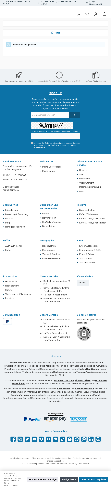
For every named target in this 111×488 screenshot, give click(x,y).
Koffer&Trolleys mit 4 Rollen (92, 222)
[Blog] (77, 439)
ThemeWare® (83, 464)
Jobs (81, 191)
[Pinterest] (55, 439)
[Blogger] (69, 439)
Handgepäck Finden (15, 227)
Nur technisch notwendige (43, 479)
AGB (53, 145)
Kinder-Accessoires (89, 246)
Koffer (6, 240)
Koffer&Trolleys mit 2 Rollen (92, 218)
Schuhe (9, 290)
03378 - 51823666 (14, 174)
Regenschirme (12, 285)
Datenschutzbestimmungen (57, 143)
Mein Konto (46, 161)
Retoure (9, 218)
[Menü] (6, 23)
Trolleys (81, 205)
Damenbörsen (49, 226)
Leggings (9, 298)
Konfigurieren (69, 479)
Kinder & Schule (87, 254)
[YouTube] (34, 439)
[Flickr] (48, 439)
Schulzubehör (86, 258)
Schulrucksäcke (87, 262)
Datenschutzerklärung (90, 187)
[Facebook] (13, 439)
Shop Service (10, 205)
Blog (7, 222)
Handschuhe (11, 281)
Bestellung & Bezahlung (16, 214)
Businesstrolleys (87, 210)
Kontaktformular (10, 190)
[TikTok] (62, 439)
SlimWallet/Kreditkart (52, 222)
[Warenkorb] (104, 23)
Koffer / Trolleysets (88, 214)
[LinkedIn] (91, 439)
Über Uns (83, 170)
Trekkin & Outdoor (51, 254)
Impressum (84, 178)
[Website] (98, 439)
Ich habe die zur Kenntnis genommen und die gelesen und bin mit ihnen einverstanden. (57, 145)
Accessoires (10, 276)
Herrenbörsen (49, 218)
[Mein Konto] (95, 23)
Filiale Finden (11, 210)
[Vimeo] (41, 439)
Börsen (45, 213)
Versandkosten (58, 458)
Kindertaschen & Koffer (90, 250)
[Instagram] (20, 439)
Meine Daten (48, 171)
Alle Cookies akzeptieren (94, 479)
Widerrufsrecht (86, 183)
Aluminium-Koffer (13, 246)
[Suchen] (78, 23)
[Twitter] (27, 439)
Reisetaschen (49, 246)
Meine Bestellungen (52, 167)
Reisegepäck (47, 240)
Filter (55, 42)
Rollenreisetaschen (51, 258)
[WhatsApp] (84, 439)
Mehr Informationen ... (12, 485)
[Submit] (74, 115)
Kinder (81, 240)
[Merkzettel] (87, 23)
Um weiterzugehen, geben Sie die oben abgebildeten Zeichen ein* (55, 132)
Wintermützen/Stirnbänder (18, 294)
